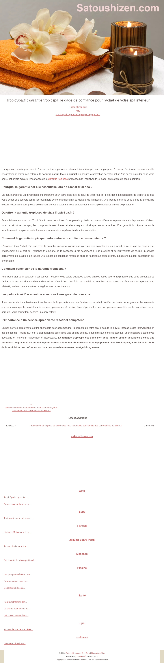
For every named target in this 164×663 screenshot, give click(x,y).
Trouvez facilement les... (16, 546)
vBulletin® (81, 656)
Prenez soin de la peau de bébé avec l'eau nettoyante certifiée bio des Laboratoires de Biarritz (31, 409)
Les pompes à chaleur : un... (18, 574)
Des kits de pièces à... (14, 588)
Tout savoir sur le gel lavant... (18, 518)
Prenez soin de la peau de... (17, 504)
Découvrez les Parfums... (16, 615)
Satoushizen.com (73, 653)
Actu (78, 111)
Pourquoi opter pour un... (16, 581)
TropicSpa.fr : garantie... (15, 497)
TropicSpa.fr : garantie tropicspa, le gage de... (78, 114)
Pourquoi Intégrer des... (15, 602)
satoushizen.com (79, 107)
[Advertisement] (78, 139)
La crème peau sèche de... (17, 608)
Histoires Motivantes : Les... (17, 532)
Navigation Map (98, 653)
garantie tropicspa (58, 179)
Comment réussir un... (15, 643)
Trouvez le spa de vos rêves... (18, 629)
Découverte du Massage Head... (19, 560)
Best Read (86, 653)
